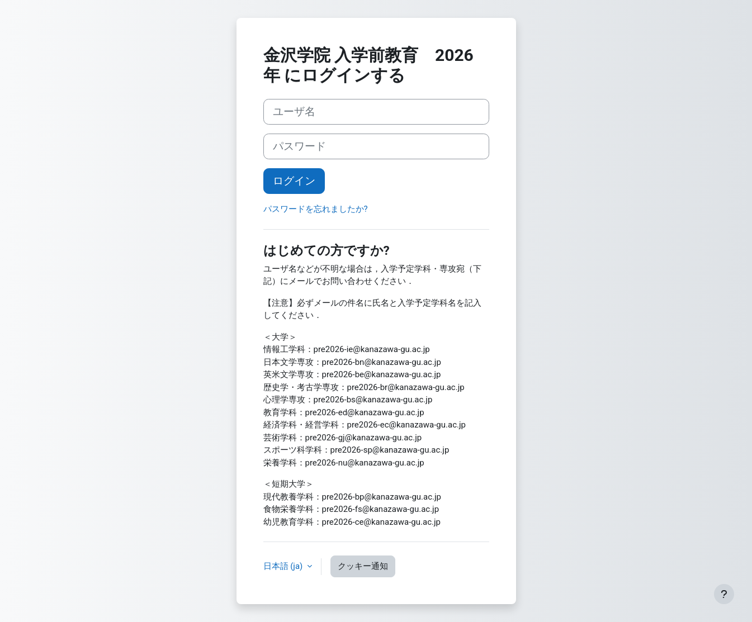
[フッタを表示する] (724, 594)
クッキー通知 (363, 566)
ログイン (294, 181)
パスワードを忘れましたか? (315, 209)
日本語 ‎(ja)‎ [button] (284, 566)
